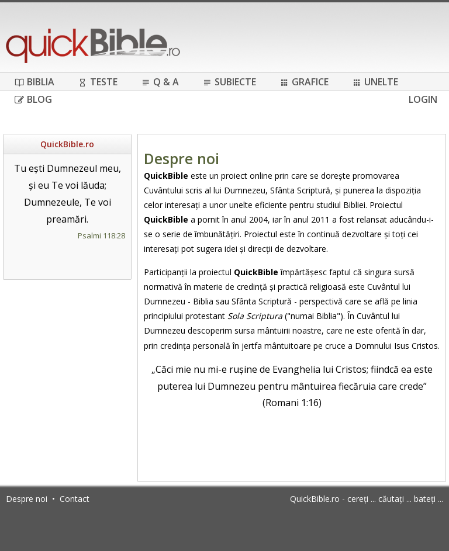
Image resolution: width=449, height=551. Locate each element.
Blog (33, 99)
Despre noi (26, 498)
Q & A (160, 81)
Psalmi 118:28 (101, 235)
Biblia (34, 81)
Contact (74, 498)
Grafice (304, 81)
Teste (98, 81)
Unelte (375, 81)
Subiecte (229, 81)
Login (423, 99)
